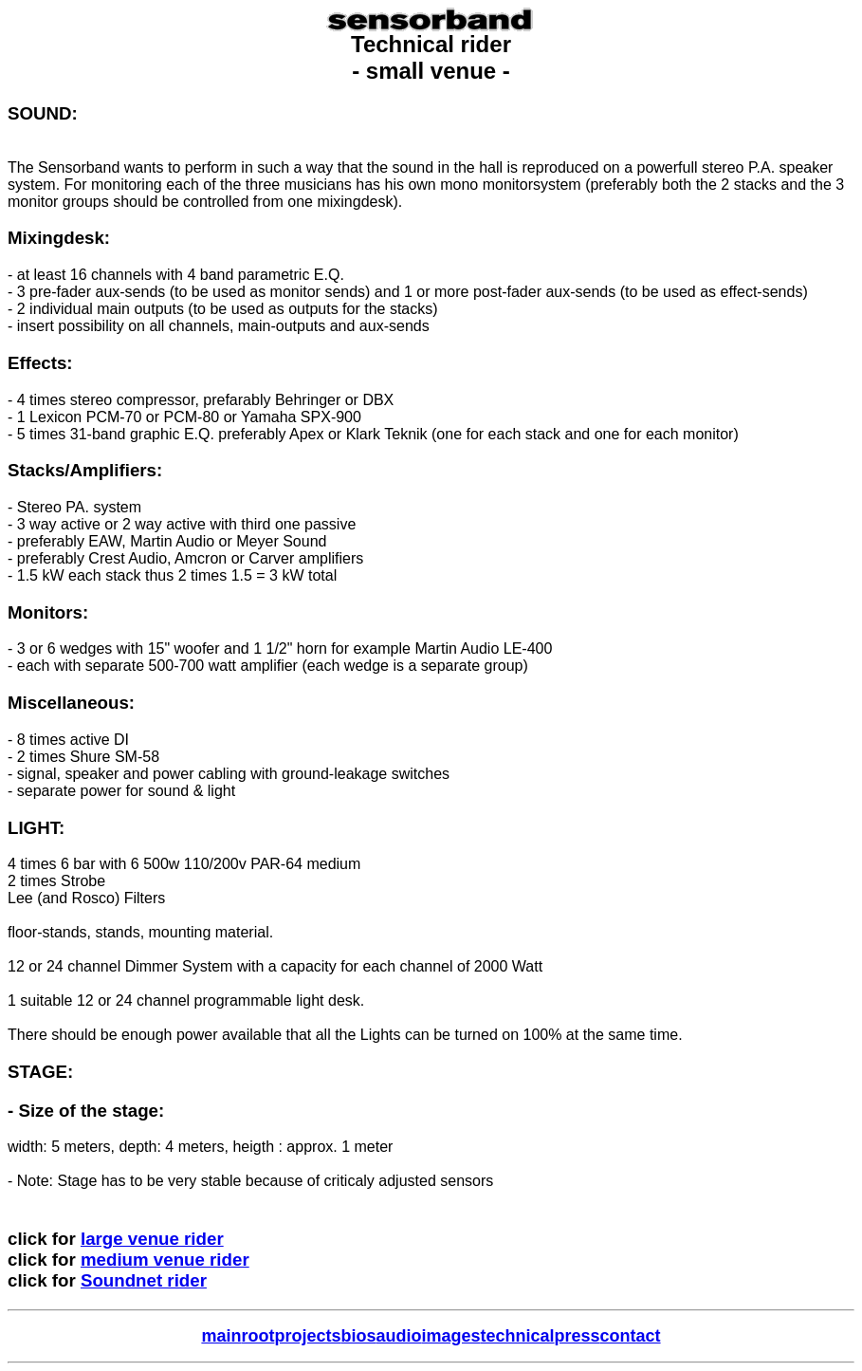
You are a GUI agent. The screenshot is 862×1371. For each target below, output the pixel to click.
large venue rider (152, 1239)
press (577, 1335)
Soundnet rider (144, 1280)
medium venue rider (165, 1259)
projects (307, 1335)
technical (518, 1335)
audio (398, 1335)
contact (630, 1335)
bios (358, 1335)
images (450, 1335)
